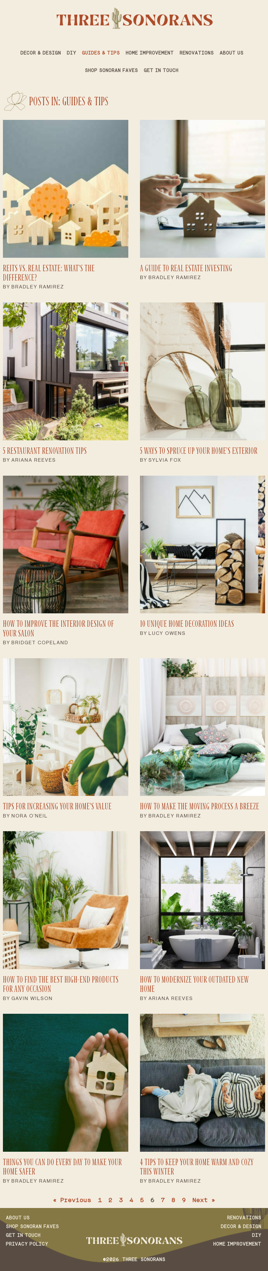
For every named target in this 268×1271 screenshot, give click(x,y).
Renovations (197, 53)
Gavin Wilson (32, 998)
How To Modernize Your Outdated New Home (194, 984)
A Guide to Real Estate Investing (186, 268)
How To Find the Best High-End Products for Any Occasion (61, 984)
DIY (71, 53)
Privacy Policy (27, 1244)
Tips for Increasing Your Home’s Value (57, 806)
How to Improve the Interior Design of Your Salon (58, 628)
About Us (232, 53)
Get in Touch (161, 71)
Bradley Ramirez (37, 287)
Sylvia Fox (164, 460)
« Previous (72, 1201)
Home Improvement (150, 53)
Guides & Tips (101, 53)
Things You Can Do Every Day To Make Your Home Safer (62, 1166)
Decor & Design (40, 53)
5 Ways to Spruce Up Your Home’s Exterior (199, 451)
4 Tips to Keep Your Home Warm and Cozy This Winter (197, 1166)
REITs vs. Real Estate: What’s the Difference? (49, 272)
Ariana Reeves (33, 460)
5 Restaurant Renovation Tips (45, 451)
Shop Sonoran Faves (111, 71)
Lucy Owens (167, 633)
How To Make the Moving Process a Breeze (199, 806)
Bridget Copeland (39, 642)
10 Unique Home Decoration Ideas (187, 624)
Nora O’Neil (29, 816)
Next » (203, 1201)
